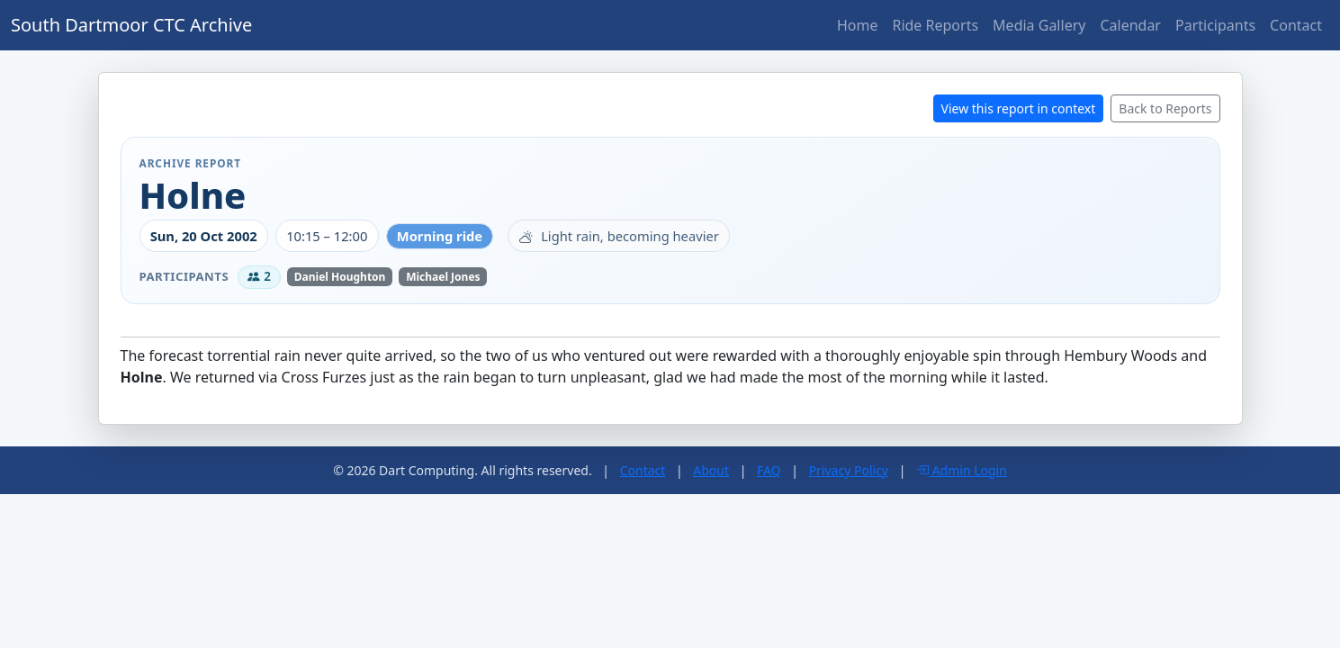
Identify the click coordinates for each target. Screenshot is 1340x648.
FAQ (769, 470)
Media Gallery (1039, 25)
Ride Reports (935, 25)
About (711, 470)
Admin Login (961, 470)
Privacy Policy (848, 470)
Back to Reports (1165, 108)
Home (857, 25)
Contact (1296, 25)
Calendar (1130, 25)
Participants (1215, 25)
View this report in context (1018, 108)
